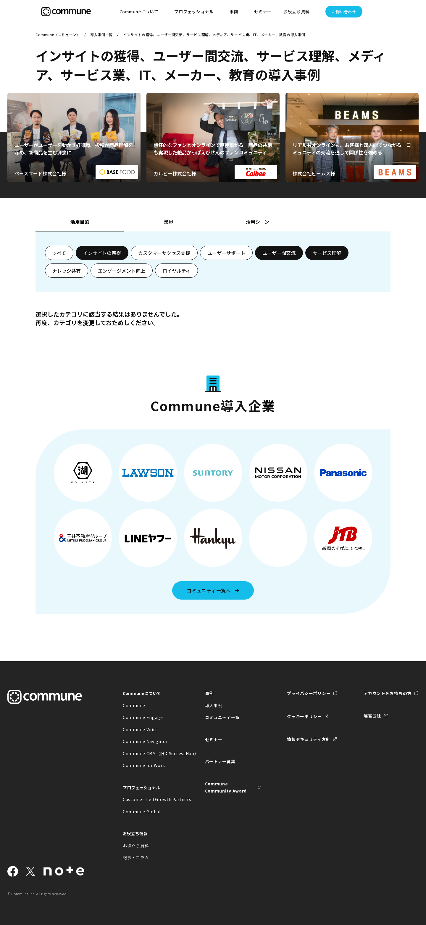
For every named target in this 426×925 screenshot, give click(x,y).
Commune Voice (140, 729)
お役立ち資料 (136, 846)
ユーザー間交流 (279, 252)
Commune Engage (143, 717)
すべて (59, 252)
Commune (134, 705)
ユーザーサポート (226, 252)
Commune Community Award (226, 787)
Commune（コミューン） (58, 34)
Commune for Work (144, 765)
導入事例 (213, 705)
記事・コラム (136, 857)
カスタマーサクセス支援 (164, 252)
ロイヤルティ (176, 270)
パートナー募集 (220, 761)
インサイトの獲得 (102, 252)
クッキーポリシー (304, 716)
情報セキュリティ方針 (308, 739)
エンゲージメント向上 (121, 270)
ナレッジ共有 (66, 270)
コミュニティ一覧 (222, 717)
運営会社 (372, 715)
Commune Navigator (145, 741)
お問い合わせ (344, 12)
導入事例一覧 (101, 34)
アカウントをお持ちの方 (388, 693)
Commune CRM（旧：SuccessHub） (151, 753)
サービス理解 (327, 252)
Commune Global (142, 811)
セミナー (263, 12)
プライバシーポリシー (308, 693)
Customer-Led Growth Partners (151, 799)
